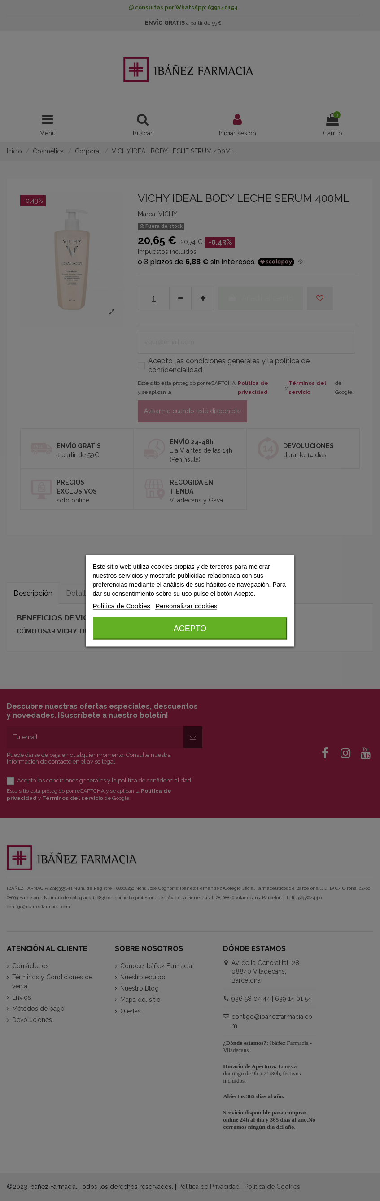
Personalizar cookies (186, 605)
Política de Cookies (121, 605)
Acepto (190, 628)
